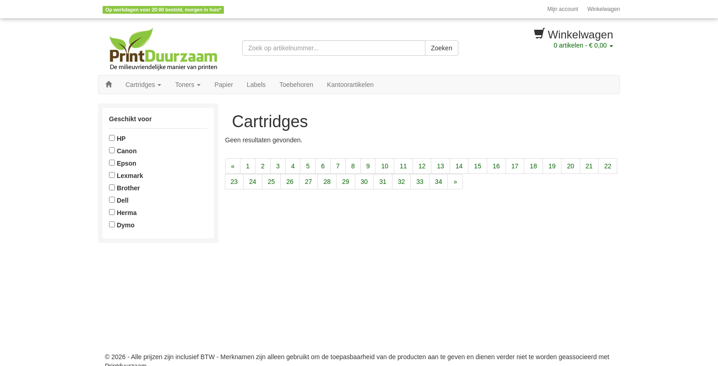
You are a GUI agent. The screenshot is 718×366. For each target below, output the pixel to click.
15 (477, 166)
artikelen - (583, 45)
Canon (122, 151)
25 (271, 181)
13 (440, 166)
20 (570, 166)
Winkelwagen (603, 9)
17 (515, 166)
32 (401, 181)
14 (459, 166)
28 (327, 181)
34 (438, 181)
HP (117, 138)
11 (403, 166)
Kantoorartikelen (350, 84)
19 (552, 166)
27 (308, 181)
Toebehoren (296, 84)
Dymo (122, 225)
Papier (223, 84)
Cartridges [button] (143, 84)
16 (496, 166)
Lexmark (126, 175)
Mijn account (562, 9)
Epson (122, 163)
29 (345, 181)
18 (533, 166)
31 (382, 181)
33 (420, 181)
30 (364, 181)
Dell (119, 200)
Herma (122, 212)
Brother (124, 188)
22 (607, 166)
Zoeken (441, 48)
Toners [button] (188, 84)
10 (384, 166)
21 (589, 166)
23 (234, 181)
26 (290, 181)
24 (252, 181)
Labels (256, 84)
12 (422, 166)
